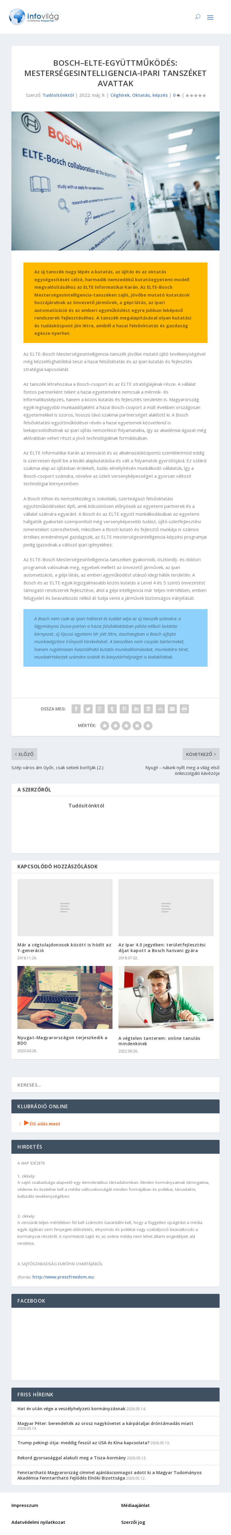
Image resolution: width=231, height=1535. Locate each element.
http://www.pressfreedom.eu (62, 1277)
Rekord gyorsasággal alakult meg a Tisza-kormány (71, 1458)
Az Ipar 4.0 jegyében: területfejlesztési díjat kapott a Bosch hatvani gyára (162, 947)
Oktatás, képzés (150, 95)
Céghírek (120, 95)
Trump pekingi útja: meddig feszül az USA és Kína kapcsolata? (83, 1443)
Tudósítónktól (58, 95)
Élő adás (38, 1124)
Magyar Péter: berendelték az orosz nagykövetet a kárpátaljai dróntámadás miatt (105, 1423)
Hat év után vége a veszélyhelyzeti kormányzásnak (71, 1408)
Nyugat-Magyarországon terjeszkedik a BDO (62, 1040)
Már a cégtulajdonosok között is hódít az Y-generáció (64, 947)
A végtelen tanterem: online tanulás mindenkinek (159, 1040)
